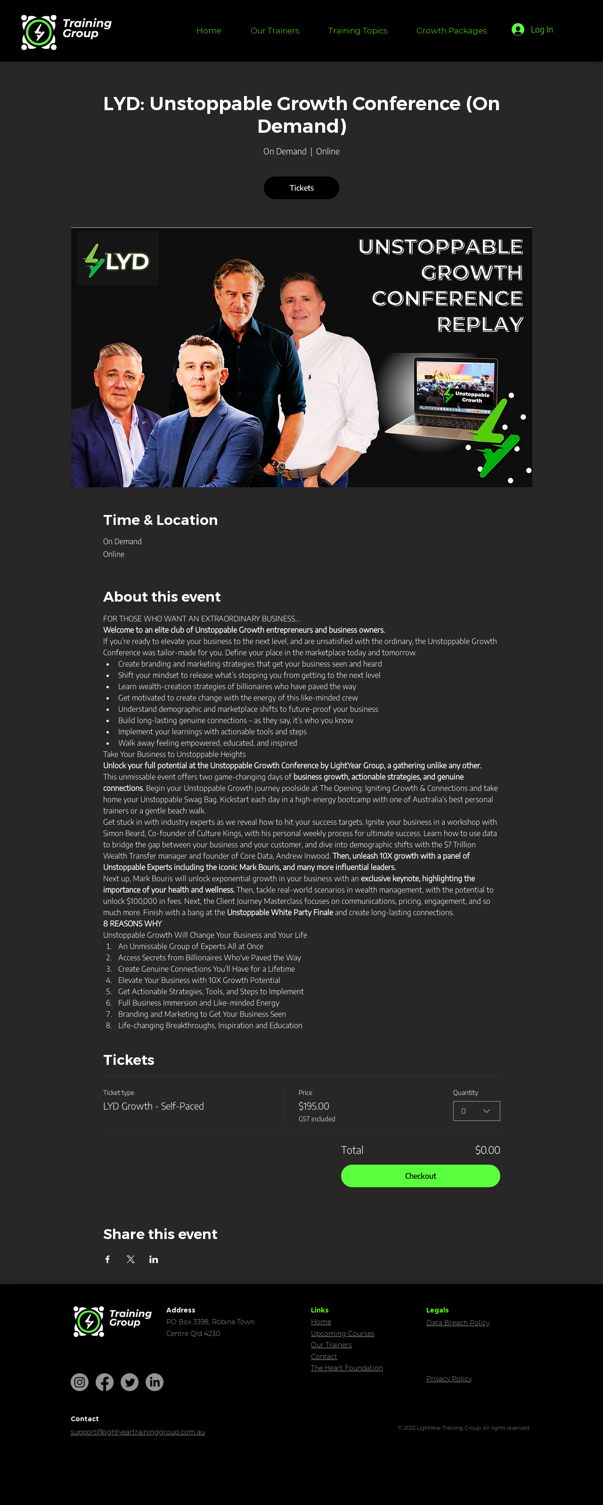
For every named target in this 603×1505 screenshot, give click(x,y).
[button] (358, 30)
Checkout (420, 1176)
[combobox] (476, 1111)
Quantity (465, 1092)
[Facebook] (105, 1382)
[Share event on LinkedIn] (153, 1259)
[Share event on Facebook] (107, 1259)
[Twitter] (130, 1382)
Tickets (302, 188)
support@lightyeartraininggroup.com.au (138, 1432)
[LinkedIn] (154, 1382)
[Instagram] (80, 1382)
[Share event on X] (130, 1259)
